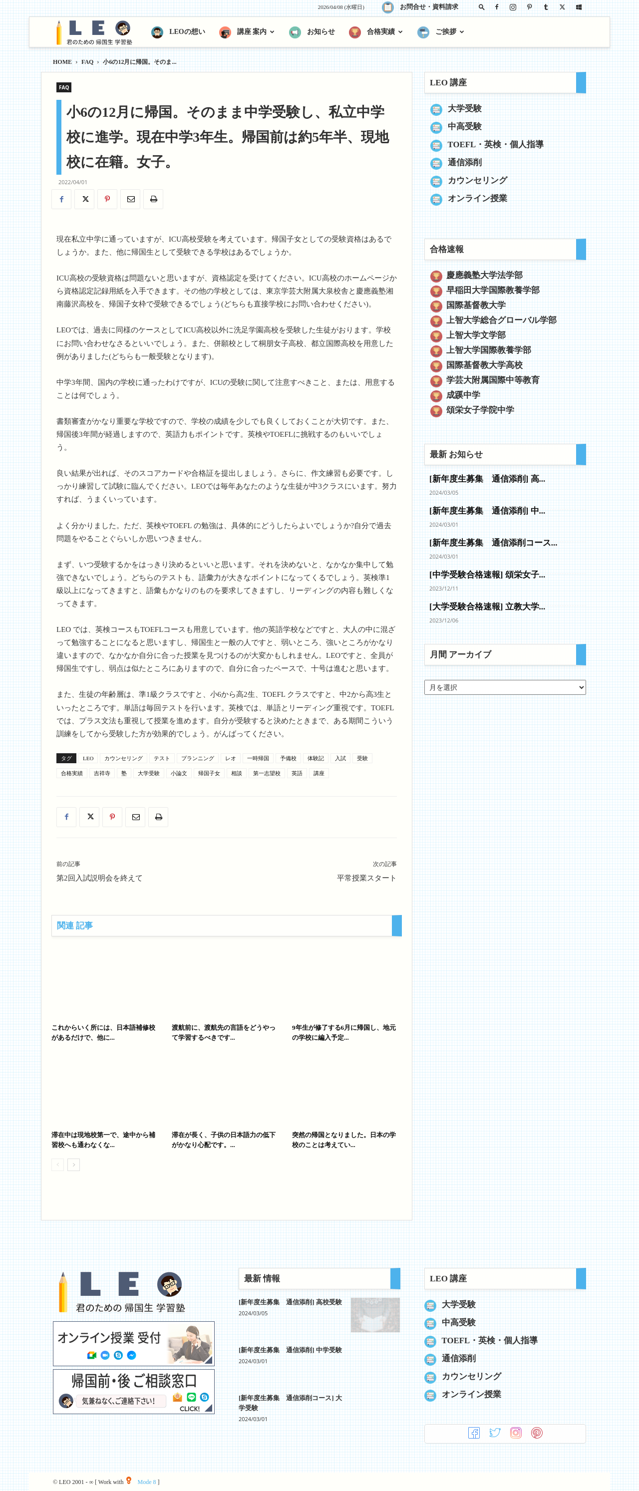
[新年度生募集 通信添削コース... (493, 543)
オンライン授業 (477, 198)
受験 (362, 758)
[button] (481, 6)
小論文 (179, 773)
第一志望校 (267, 773)
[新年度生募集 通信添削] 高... (487, 479)
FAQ (87, 61)
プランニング (197, 758)
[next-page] (73, 1165)
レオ (230, 758)
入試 (340, 758)
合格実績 (72, 773)
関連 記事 (75, 925)
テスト (162, 758)
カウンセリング (123, 758)
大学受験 (149, 773)
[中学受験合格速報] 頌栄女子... (487, 575)
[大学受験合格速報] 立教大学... (487, 606)
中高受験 (465, 126)
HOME (62, 61)
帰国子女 (209, 773)
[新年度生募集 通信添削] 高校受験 (290, 1302)
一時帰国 (258, 758)
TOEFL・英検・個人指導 (496, 144)
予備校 (288, 758)
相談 (236, 773)
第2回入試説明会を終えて (99, 878)
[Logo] (98, 32)
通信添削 (465, 162)
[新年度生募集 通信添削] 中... (487, 511)
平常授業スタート (367, 878)
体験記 (316, 758)
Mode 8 (141, 1482)
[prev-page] (57, 1165)
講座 (319, 773)
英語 (297, 773)
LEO (88, 758)
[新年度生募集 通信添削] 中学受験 (290, 1350)
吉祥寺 (102, 773)
